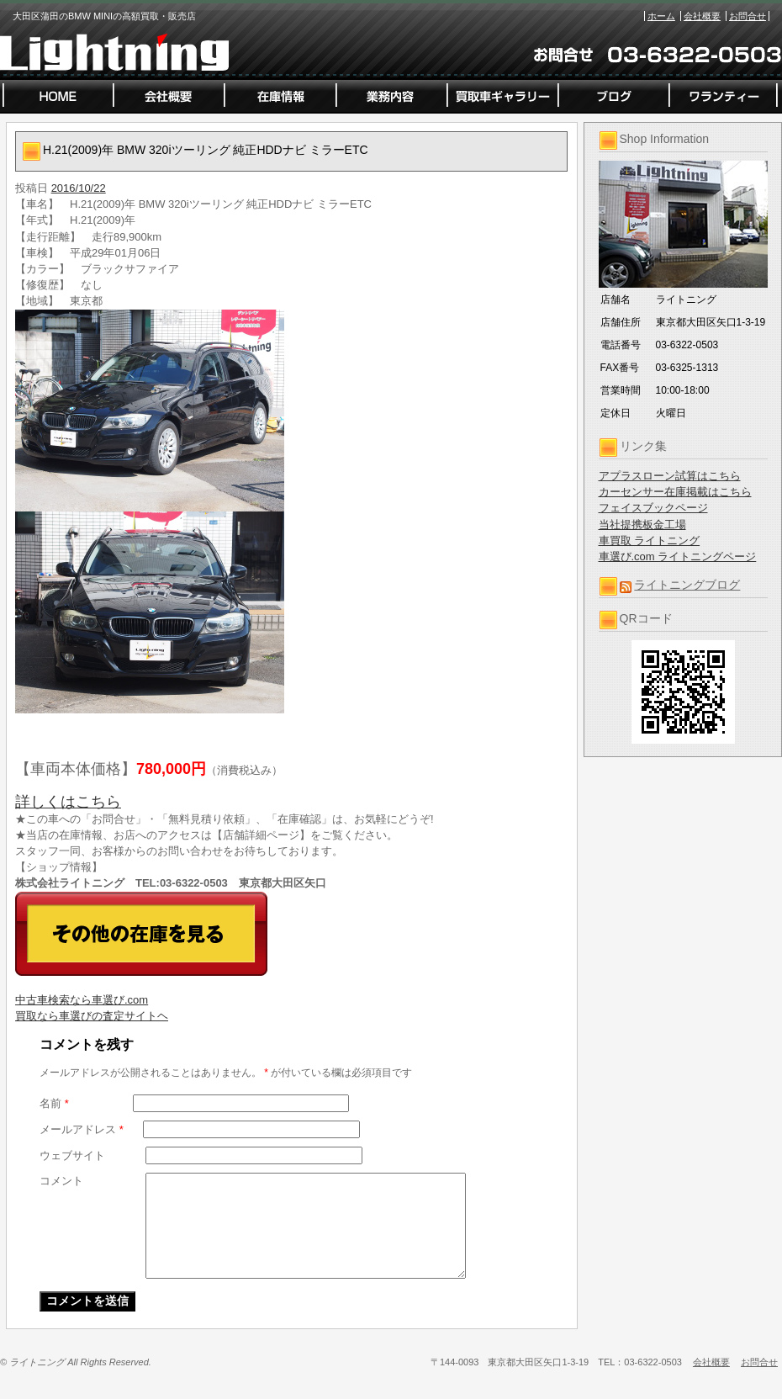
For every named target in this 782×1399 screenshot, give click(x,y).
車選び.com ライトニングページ (678, 556)
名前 (54, 1103)
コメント (61, 1180)
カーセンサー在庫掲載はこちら (675, 491)
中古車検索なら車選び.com (81, 1000)
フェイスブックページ (653, 507)
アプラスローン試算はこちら (670, 475)
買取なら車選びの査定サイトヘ (91, 1016)
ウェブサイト (72, 1155)
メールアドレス (82, 1129)
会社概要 (702, 16)
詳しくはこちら (68, 801)
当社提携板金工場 (642, 524)
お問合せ (747, 16)
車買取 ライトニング (649, 540)
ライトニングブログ (687, 584)
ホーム (661, 16)
